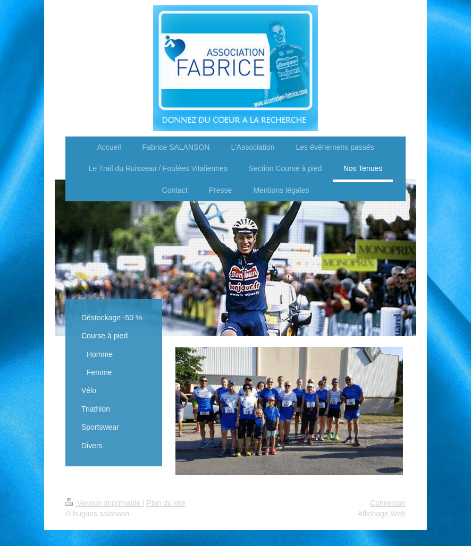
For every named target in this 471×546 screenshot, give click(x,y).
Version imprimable (103, 503)
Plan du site (165, 503)
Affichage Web (381, 513)
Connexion (388, 503)
